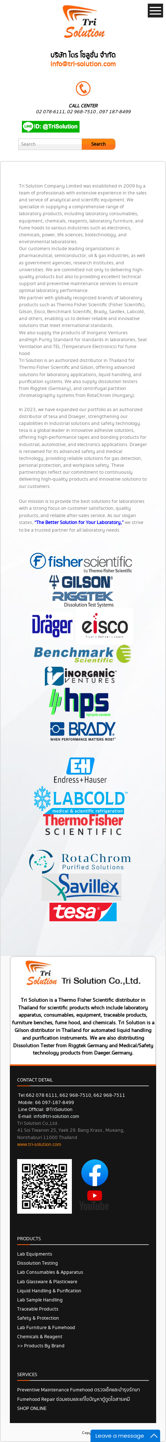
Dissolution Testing (37, 1263)
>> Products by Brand (41, 1346)
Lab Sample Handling (40, 1300)
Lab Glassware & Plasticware (47, 1281)
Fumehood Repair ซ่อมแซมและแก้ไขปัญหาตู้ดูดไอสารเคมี (73, 1399)
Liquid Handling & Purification (49, 1291)
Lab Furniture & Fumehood (46, 1327)
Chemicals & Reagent (39, 1336)
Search (98, 144)
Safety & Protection (38, 1318)
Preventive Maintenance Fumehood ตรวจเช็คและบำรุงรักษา (78, 1390)
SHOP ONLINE (31, 1408)
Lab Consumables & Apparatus (50, 1272)
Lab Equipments (34, 1254)
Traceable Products (37, 1309)
